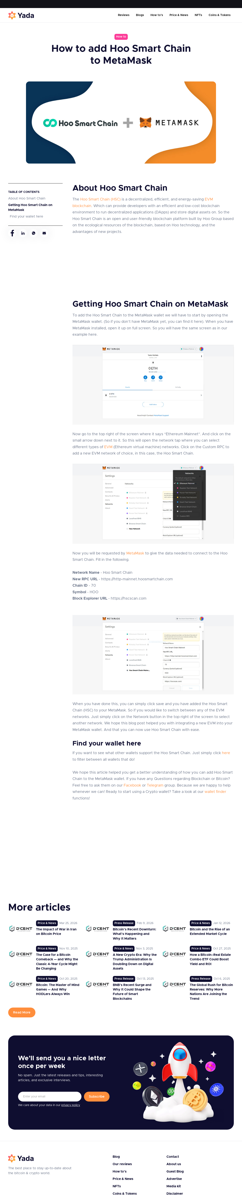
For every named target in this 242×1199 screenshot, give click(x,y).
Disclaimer (174, 1193)
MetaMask (135, 553)
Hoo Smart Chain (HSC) (100, 199)
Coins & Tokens (220, 15)
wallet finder (215, 792)
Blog (116, 1156)
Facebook (132, 785)
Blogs (140, 15)
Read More (22, 1012)
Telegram (155, 785)
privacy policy (70, 1105)
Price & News (179, 15)
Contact (172, 1156)
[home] (21, 15)
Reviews (123, 15)
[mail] (44, 233)
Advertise (174, 1179)
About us (173, 1164)
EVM (108, 447)
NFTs (198, 15)
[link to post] (44, 930)
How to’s (156, 15)
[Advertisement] (152, 264)
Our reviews (122, 1164)
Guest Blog (175, 1171)
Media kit (173, 1186)
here (226, 753)
